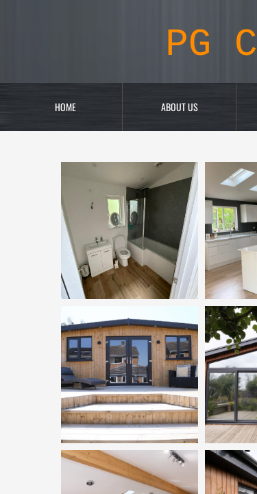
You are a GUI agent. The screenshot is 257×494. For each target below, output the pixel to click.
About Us (179, 106)
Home (65, 106)
